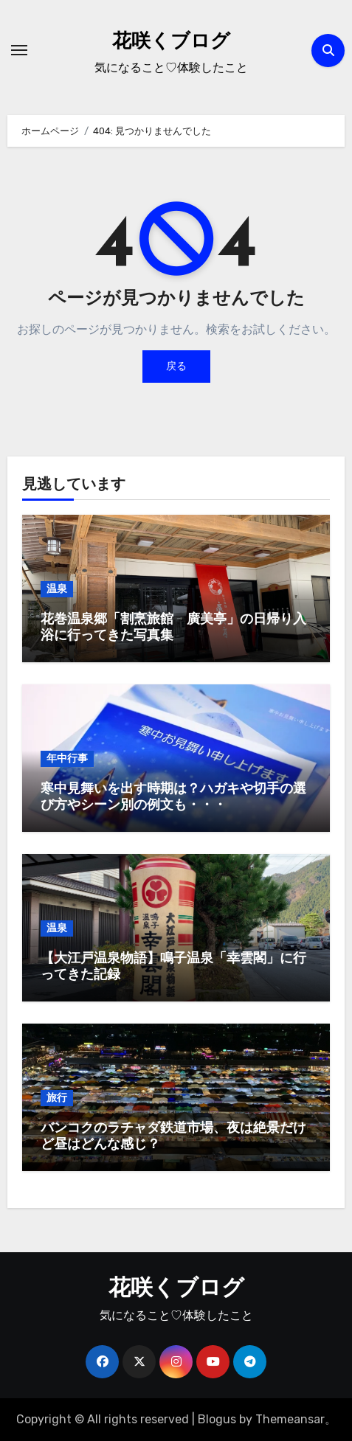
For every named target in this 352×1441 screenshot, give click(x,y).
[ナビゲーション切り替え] (19, 50)
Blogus (217, 1419)
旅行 (56, 1097)
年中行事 (67, 758)
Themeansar (290, 1419)
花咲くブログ (171, 42)
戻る (176, 366)
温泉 (56, 589)
